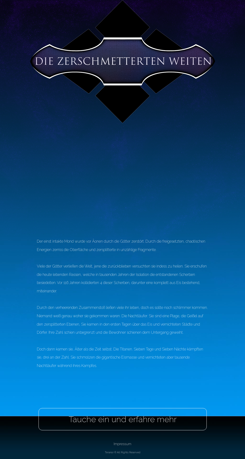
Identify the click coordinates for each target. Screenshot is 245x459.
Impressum (122, 444)
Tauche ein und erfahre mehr (123, 419)
